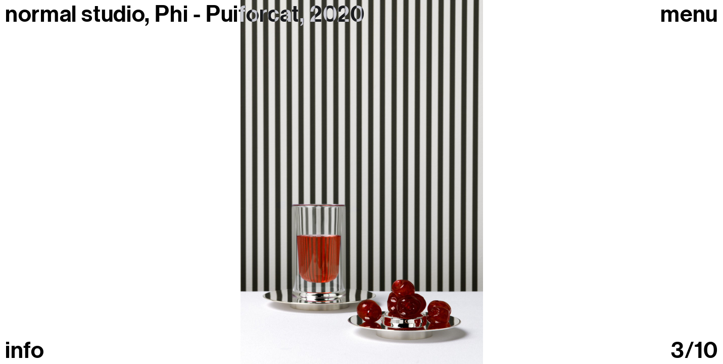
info (24, 350)
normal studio (74, 14)
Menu (689, 14)
